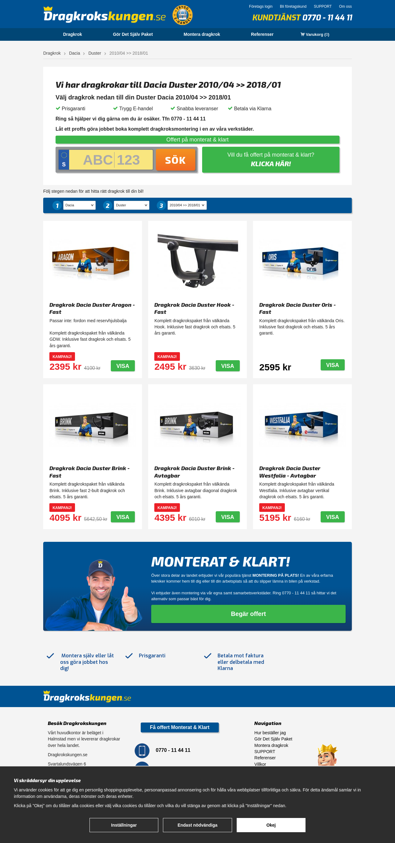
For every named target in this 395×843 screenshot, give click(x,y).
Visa (122, 366)
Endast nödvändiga (197, 825)
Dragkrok (72, 34)
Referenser (262, 34)
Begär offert (248, 613)
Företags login (260, 6)
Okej (271, 825)
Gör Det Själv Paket (133, 34)
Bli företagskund (293, 6)
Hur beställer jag (270, 732)
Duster (94, 53)
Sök (175, 160)
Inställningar (124, 825)
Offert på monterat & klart (197, 140)
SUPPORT (323, 6)
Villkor (260, 764)
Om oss (345, 6)
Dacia (74, 53)
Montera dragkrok (202, 34)
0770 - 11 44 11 (327, 18)
